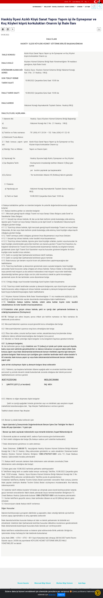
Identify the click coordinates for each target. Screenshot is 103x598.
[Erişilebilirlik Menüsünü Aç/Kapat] (98, 593)
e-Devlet (66, 1)
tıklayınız (52, 595)
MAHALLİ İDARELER (58, 6)
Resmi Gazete (23, 583)
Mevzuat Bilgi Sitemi (42, 583)
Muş (86, 1)
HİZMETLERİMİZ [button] (69, 6)
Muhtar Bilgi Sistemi (64, 583)
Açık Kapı (82, 583)
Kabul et (61, 595)
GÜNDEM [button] (79, 6)
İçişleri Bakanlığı (76, 1)
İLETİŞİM (87, 6)
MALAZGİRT (47, 6)
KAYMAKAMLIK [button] (37, 6)
